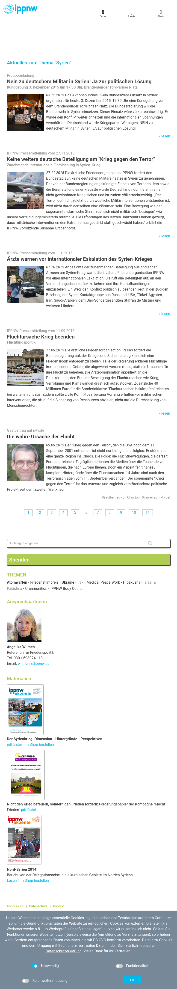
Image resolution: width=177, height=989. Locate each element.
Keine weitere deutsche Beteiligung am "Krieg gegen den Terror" (81, 126)
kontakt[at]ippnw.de (31, 906)
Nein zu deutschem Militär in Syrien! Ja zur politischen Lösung (79, 49)
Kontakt (59, 874)
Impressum (15, 874)
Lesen (12, 848)
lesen (165, 103)
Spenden (19, 527)
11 (147, 480)
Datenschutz (38, 874)
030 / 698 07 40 (24, 901)
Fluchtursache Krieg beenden (41, 304)
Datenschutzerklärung (64, 951)
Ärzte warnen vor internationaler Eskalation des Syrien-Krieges (80, 226)
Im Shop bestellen (39, 712)
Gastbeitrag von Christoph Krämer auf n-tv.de (136, 465)
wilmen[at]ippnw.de (33, 631)
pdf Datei (14, 712)
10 (134, 480)
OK (132, 980)
